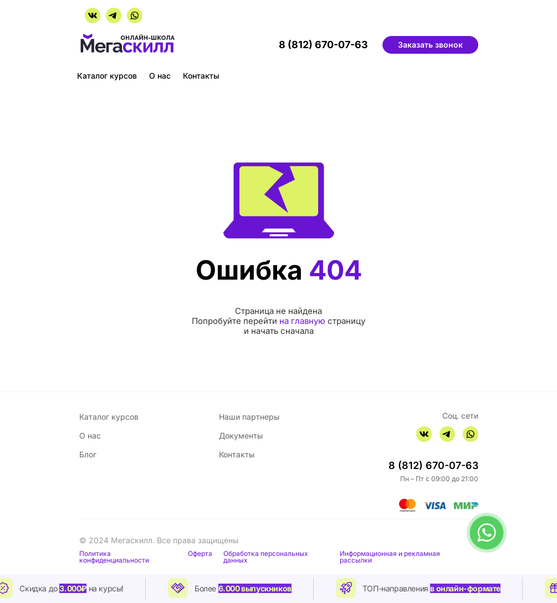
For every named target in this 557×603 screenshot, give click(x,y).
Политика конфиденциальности (114, 557)
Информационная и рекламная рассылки (390, 557)
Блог (87, 454)
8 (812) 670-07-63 (323, 45)
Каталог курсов (107, 75)
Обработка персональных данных (265, 557)
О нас (160, 75)
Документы (241, 435)
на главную (302, 321)
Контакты (201, 75)
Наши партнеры (249, 416)
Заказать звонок (430, 44)
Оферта (200, 554)
